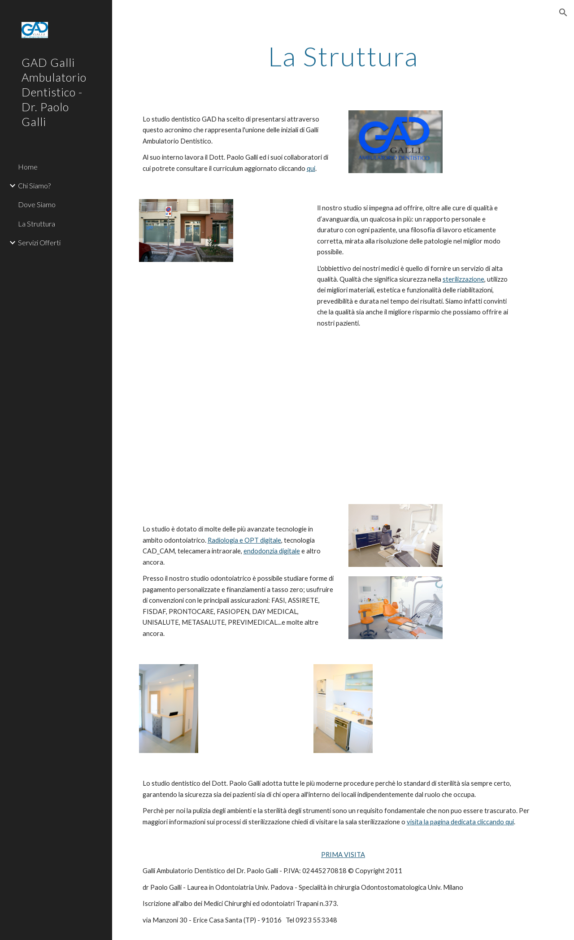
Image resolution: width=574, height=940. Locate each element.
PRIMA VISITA (343, 854)
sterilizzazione (463, 279)
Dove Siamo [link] (37, 204)
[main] (343, 56)
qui (311, 168)
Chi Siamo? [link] (34, 185)
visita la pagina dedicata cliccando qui (460, 822)
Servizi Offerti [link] (39, 242)
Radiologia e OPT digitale (244, 540)
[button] (563, 12)
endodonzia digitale (272, 551)
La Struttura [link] (36, 223)
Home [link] (28, 166)
